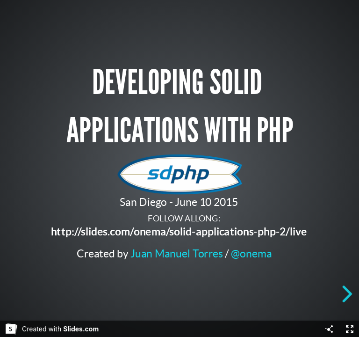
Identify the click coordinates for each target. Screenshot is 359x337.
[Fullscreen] (349, 329)
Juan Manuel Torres (176, 253)
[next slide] (349, 294)
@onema (251, 253)
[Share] (329, 329)
